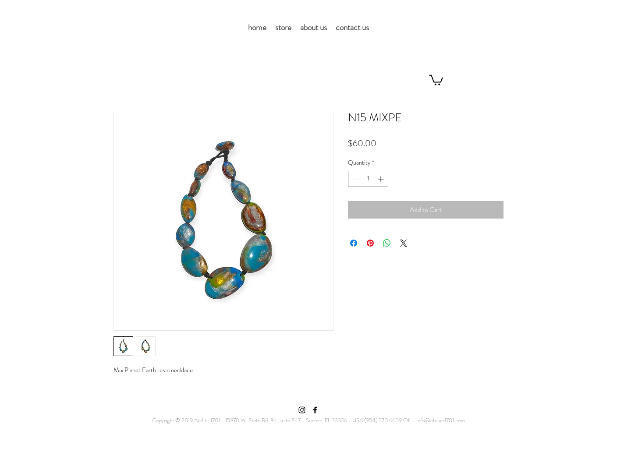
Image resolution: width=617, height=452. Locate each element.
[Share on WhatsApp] (387, 243)
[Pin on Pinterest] (370, 243)
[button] (436, 79)
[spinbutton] (368, 179)
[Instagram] (302, 410)
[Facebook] (315, 410)
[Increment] (381, 179)
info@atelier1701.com (440, 420)
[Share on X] (403, 243)
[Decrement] (354, 179)
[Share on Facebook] (353, 243)
